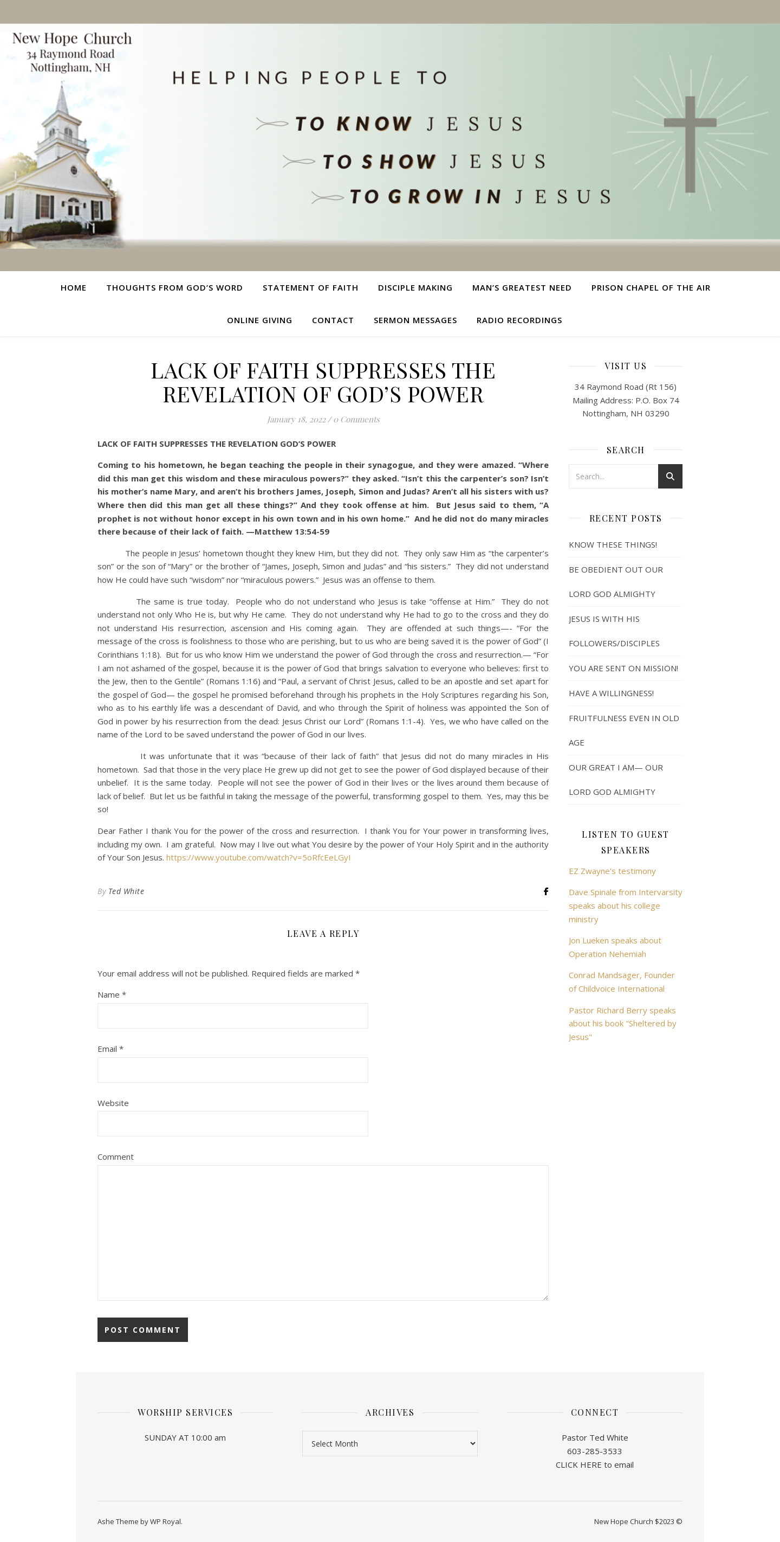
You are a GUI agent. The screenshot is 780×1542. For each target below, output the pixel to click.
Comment (116, 1156)
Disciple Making (415, 287)
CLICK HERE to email (595, 1464)
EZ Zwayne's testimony (612, 870)
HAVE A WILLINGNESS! (611, 693)
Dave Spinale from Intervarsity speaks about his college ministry (625, 905)
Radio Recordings (519, 319)
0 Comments (356, 419)
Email (110, 1048)
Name (112, 994)
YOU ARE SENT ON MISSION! (623, 668)
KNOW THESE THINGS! (613, 544)
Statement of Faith (311, 287)
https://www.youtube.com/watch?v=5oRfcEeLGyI (258, 857)
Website (113, 1102)
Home (74, 287)
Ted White (126, 891)
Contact (333, 319)
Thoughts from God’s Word (174, 287)
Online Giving (259, 319)
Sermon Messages (415, 319)
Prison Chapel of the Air (651, 287)
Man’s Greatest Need (522, 287)
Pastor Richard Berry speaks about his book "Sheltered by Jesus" (623, 1023)
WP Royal (165, 1521)
